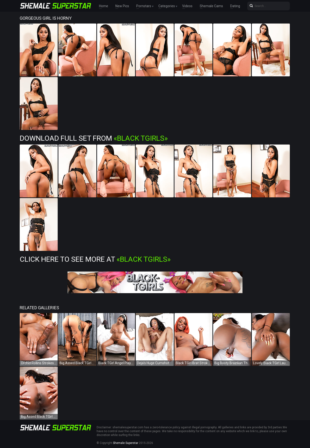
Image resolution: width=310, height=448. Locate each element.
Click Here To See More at (95, 259)
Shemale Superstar (125, 443)
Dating (235, 6)
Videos (187, 6)
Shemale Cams (211, 6)
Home (103, 6)
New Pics (122, 6)
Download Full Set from (94, 138)
